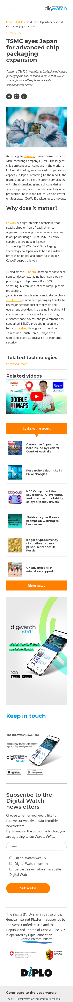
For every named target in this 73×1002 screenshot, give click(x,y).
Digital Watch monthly (28, 863)
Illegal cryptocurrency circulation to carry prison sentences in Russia (42, 545)
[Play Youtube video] (36, 396)
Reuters (29, 156)
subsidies (20, 328)
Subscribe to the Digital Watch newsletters (29, 801)
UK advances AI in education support (39, 569)
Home (9, 22)
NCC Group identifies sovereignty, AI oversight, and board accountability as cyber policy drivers (44, 497)
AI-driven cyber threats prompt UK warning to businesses (43, 521)
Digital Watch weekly (27, 857)
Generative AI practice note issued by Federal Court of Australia (42, 448)
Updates (20, 22)
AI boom (30, 271)
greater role (14, 300)
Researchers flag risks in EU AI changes (44, 472)
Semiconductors (16, 364)
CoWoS (11, 222)
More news (36, 585)
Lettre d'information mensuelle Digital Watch (35, 872)
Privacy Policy (44, 836)
